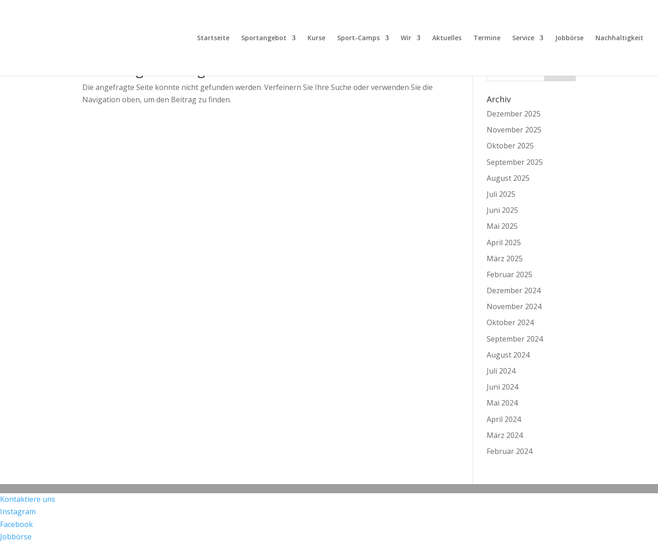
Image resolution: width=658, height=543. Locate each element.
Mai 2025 (502, 226)
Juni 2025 (502, 210)
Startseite (213, 38)
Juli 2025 (501, 194)
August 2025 (508, 178)
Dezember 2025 (514, 114)
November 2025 (514, 130)
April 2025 (504, 242)
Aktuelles (447, 38)
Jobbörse (569, 38)
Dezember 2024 (514, 290)
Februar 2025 (509, 274)
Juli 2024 (501, 371)
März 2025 (505, 258)
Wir (406, 38)
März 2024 (505, 435)
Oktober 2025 (510, 146)
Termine (486, 38)
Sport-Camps (358, 38)
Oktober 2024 (510, 322)
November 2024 (514, 306)
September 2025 (515, 162)
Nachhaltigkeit (619, 38)
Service (523, 38)
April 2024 (504, 419)
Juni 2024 (502, 387)
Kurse (316, 38)
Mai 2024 (502, 403)
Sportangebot (264, 38)
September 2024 (515, 339)
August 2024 (508, 355)
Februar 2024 (509, 451)
